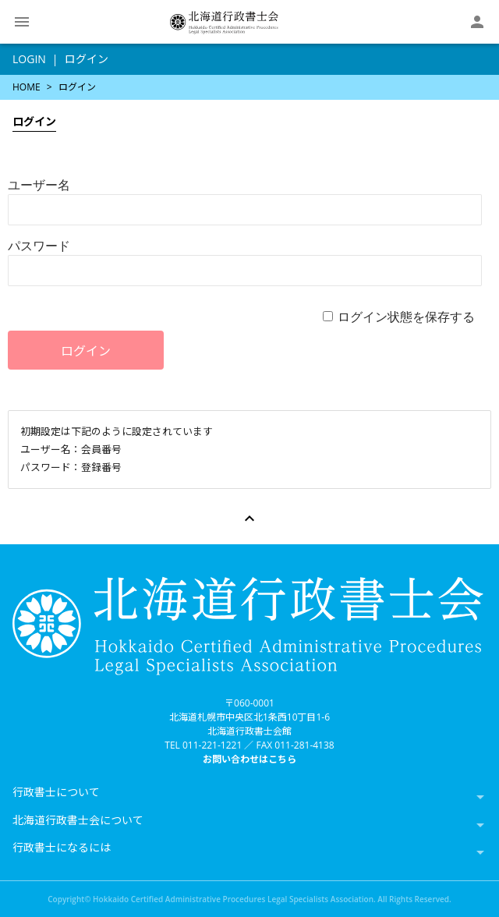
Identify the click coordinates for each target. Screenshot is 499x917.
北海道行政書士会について (77, 820)
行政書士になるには (61, 847)
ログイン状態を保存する (406, 316)
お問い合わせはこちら (249, 759)
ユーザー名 (39, 184)
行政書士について (56, 791)
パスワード (39, 245)
